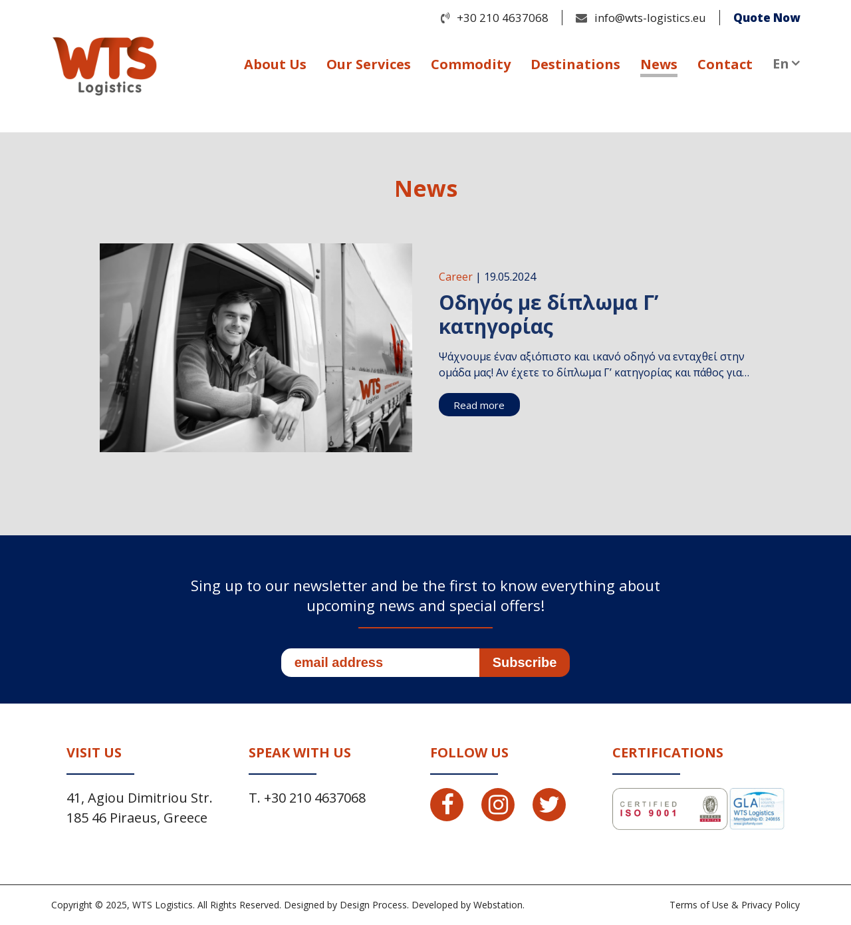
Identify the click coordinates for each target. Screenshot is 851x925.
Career (456, 276)
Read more (479, 405)
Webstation (498, 904)
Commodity (471, 64)
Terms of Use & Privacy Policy (734, 904)
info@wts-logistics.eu (650, 17)
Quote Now (766, 17)
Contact (725, 64)
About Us (275, 64)
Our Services (368, 64)
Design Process (373, 904)
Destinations (575, 64)
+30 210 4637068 (502, 17)
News (658, 64)
